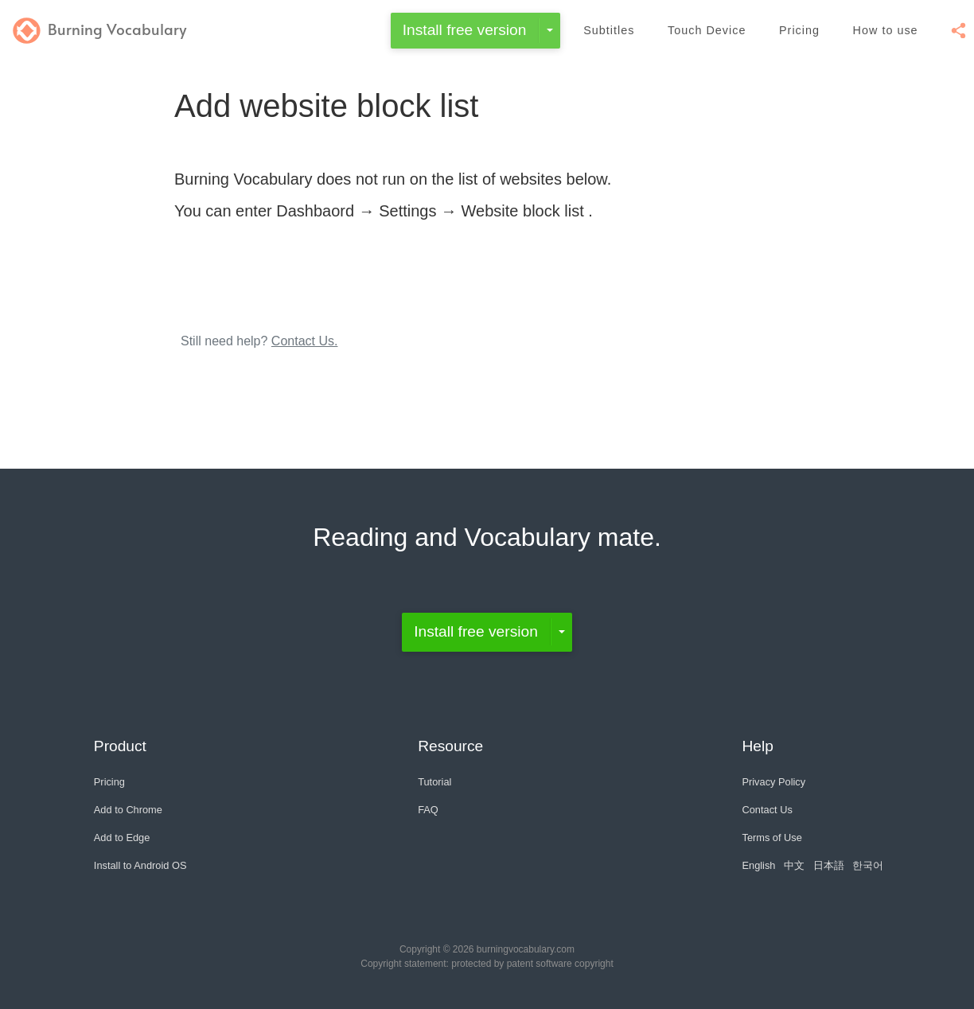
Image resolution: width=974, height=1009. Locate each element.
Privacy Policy (773, 782)
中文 (794, 865)
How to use (885, 30)
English (758, 865)
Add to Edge (122, 837)
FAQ (428, 810)
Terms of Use (771, 837)
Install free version (465, 29)
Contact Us (767, 810)
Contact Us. (304, 341)
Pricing (799, 30)
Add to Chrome (128, 810)
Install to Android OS (140, 865)
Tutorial (434, 782)
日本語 (828, 865)
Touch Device (707, 30)
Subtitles (608, 30)
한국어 (867, 865)
